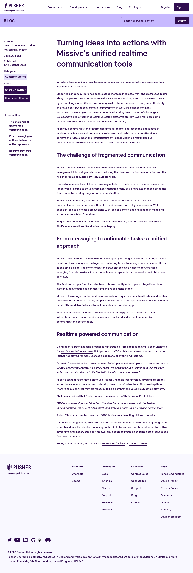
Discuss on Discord (17, 98)
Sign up (181, 7)
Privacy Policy (169, 488)
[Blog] (9, 20)
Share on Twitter (15, 90)
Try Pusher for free (113, 443)
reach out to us (138, 443)
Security (166, 509)
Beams (76, 481)
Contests (166, 495)
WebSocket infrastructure (77, 351)
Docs (105, 474)
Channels (77, 474)
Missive (61, 128)
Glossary (107, 509)
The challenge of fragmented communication (19, 125)
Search (182, 20)
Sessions (107, 502)
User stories (138, 481)
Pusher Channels (123, 138)
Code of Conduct (171, 516)
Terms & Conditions (172, 474)
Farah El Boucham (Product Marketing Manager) (20, 47)
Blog (134, 495)
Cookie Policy (169, 481)
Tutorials (107, 481)
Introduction (12, 115)
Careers (135, 502)
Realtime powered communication (20, 152)
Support (106, 495)
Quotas (165, 502)
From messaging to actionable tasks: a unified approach (20, 140)
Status (106, 488)
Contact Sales (139, 474)
